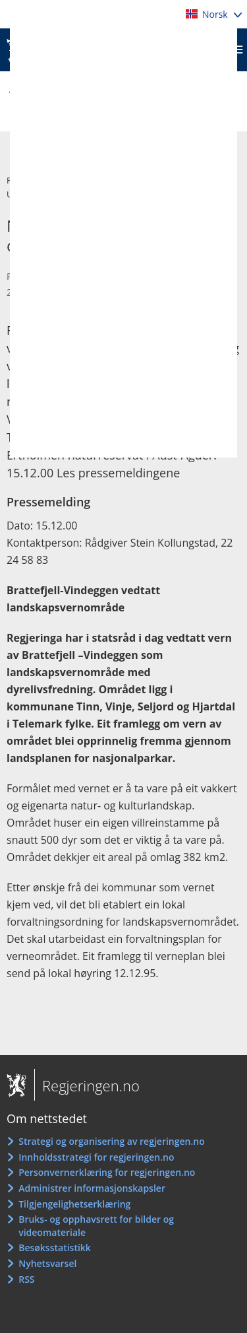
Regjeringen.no (87, 1085)
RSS (26, 1279)
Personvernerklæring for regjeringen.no (106, 1172)
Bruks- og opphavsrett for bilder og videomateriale (96, 1226)
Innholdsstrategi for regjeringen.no (96, 1157)
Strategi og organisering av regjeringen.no (111, 1141)
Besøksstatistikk (54, 1247)
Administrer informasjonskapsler (91, 1188)
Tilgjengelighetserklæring (74, 1204)
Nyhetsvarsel (47, 1263)
